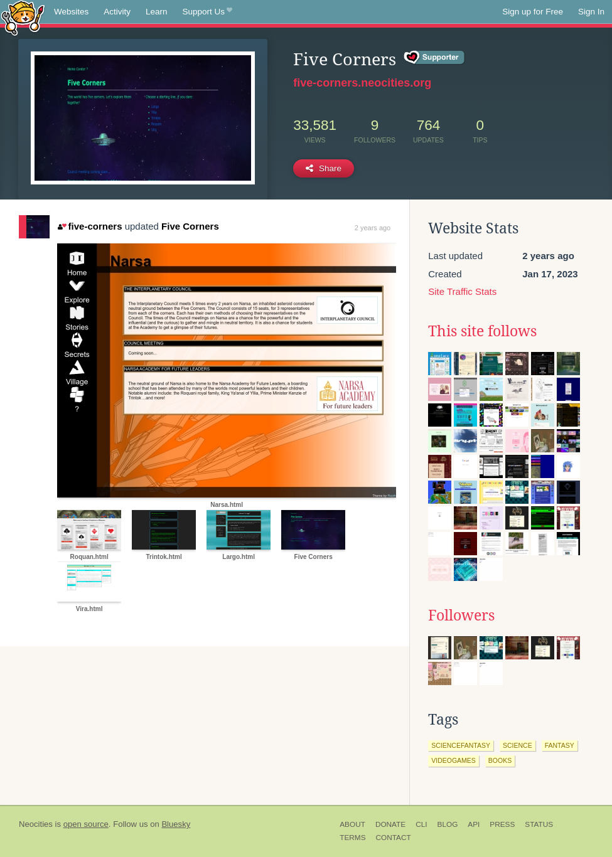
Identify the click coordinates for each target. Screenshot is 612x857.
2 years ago (372, 228)
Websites (71, 11)
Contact (393, 837)
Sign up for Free (532, 11)
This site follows (482, 331)
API (474, 824)
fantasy (559, 745)
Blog (448, 824)
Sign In (591, 11)
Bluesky (175, 824)
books (500, 760)
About (352, 824)
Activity (117, 11)
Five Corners (190, 226)
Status (539, 824)
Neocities (36, 824)
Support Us (207, 12)
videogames (453, 760)
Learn (157, 11)
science (517, 745)
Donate (390, 824)
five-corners (90, 226)
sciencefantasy (460, 745)
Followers (461, 615)
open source (86, 824)
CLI (421, 824)
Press (502, 824)
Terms (352, 837)
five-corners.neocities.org (362, 83)
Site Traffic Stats (462, 291)
